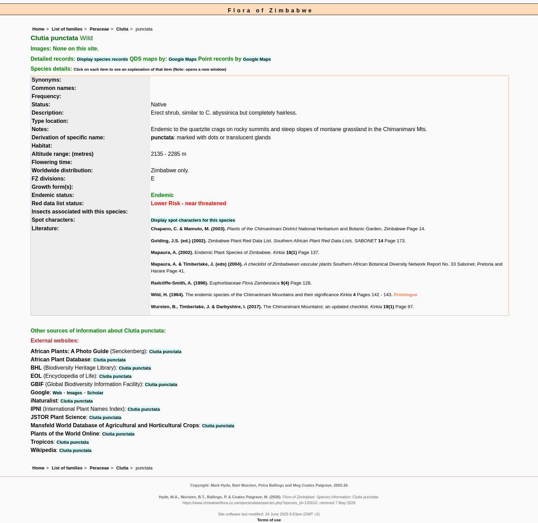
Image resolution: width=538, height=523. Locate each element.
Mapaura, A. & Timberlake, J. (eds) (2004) (196, 264)
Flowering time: (52, 162)
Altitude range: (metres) (62, 154)
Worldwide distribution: (62, 170)
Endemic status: (53, 195)
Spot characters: (53, 220)
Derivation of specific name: (68, 137)
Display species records (102, 59)
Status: (41, 104)
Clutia (122, 29)
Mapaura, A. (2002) (171, 252)
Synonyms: (46, 80)
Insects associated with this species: (80, 211)
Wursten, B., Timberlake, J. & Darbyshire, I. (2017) (206, 306)
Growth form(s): (52, 187)
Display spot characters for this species (193, 220)
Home (38, 29)
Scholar (95, 392)
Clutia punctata (165, 351)
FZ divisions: (49, 179)
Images (74, 392)
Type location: (50, 121)
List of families (67, 29)
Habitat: (42, 146)
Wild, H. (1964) (167, 294)
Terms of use (269, 520)
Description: (47, 113)
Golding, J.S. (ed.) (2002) (178, 240)
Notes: (40, 129)
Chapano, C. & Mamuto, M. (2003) (188, 228)
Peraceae (99, 29)
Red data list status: (58, 203)
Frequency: (46, 96)
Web (57, 392)
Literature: (45, 228)
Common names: (54, 88)
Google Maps (182, 59)
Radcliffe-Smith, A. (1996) (179, 283)
